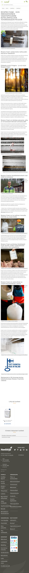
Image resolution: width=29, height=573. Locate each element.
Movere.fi (12, 529)
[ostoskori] (27, 2)
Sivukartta (12, 496)
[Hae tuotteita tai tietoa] (14, 5)
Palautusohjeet (14, 490)
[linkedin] (27, 450)
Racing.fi (12, 523)
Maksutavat (13, 487)
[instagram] (24, 450)
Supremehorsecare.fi (15, 526)
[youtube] (21, 450)
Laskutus (3, 494)
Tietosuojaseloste (14, 503)
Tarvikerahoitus (5, 552)
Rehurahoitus (4, 555)
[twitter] (15, 450)
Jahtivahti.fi (13, 520)
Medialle (3, 509)
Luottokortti (4, 542)
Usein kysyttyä (4, 520)
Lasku (2, 558)
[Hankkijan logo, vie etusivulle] (7, 2)
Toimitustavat (13, 484)
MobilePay (3, 545)
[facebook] (18, 450)
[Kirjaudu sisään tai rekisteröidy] (24, 2)
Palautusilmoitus (14, 493)
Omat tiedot (4, 523)
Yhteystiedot (4, 491)
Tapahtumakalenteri (6, 506)
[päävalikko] (2, 2)
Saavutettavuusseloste (15, 506)
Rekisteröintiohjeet (15, 481)
